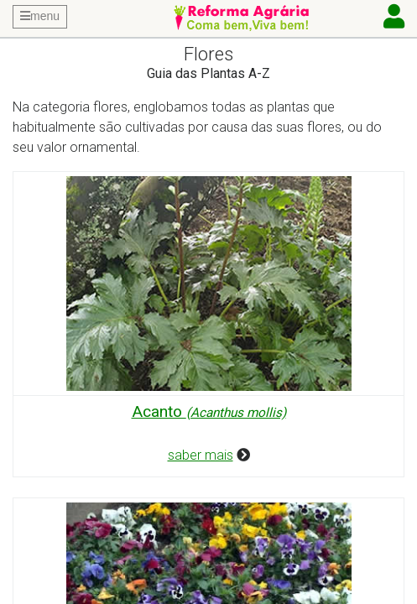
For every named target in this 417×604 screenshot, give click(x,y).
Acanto (209, 411)
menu (40, 16)
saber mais (200, 455)
